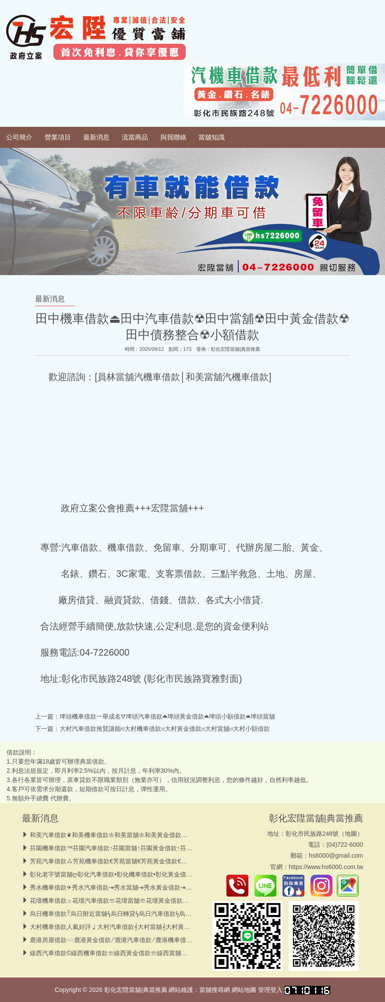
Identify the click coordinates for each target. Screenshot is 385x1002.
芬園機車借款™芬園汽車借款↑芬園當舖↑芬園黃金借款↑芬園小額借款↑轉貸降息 (137, 848)
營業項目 (58, 137)
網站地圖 (244, 989)
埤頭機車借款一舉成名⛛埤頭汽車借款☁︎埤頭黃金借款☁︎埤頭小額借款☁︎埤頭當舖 (167, 716)
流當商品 (135, 137)
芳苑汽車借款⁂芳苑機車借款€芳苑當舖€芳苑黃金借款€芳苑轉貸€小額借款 (131, 861)
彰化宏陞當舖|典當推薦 (235, 349)
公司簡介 (19, 137)
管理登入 (270, 989)
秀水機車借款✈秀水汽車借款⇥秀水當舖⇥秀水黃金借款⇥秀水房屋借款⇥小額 (135, 887)
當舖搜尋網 (214, 989)
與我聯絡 (173, 137)
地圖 (351, 833)
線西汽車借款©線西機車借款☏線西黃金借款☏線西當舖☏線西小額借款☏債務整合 (142, 953)
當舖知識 (211, 137)
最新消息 (96, 137)
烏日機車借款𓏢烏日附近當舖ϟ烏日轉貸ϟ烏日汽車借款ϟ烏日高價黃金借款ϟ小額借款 (143, 913)
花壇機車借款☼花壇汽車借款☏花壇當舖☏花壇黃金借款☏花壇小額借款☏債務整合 (143, 900)
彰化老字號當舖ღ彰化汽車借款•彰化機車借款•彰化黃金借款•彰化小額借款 (130, 874)
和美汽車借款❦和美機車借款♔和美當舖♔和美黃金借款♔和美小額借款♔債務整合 (142, 834)
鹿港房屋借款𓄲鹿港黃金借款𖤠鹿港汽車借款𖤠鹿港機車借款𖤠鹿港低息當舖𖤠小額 (139, 939)
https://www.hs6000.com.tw (326, 866)
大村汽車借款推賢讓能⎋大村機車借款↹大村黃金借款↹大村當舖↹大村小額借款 (165, 728)
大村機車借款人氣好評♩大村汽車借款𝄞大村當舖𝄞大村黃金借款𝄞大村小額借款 (136, 926)
